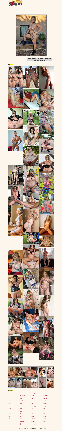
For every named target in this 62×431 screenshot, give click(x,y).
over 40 (33, 419)
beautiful (9, 403)
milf (32, 408)
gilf (20, 416)
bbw (9, 398)
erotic (21, 408)
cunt (21, 401)
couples (21, 398)
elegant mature (22, 406)
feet (21, 411)
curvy (21, 403)
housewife (33, 400)
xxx (44, 424)
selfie (44, 401)
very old (45, 419)
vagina (44, 418)
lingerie (33, 405)
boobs (9, 416)
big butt (9, 423)
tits (44, 413)
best (9, 405)
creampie (21, 400)
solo (44, 408)
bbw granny (10, 400)
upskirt (44, 416)
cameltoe (10, 424)
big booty (10, 406)
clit (20, 393)
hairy (21, 424)
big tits (9, 408)
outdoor (33, 418)
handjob (33, 393)
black (9, 411)
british (9, 418)
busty (9, 421)
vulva (44, 421)
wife (44, 423)
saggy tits (45, 400)
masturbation (33, 406)
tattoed (44, 411)
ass (9, 395)
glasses (21, 419)
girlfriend (21, 418)
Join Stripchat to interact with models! (39, 59)
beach (9, 401)
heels (32, 395)
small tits (45, 406)
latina (32, 401)
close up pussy (22, 395)
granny (21, 423)
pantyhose (45, 393)
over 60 (33, 423)
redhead (45, 398)
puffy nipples (45, 395)
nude (32, 411)
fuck (21, 413)
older (32, 416)
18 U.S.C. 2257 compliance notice (40, 428)
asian (9, 393)
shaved (44, 403)
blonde (9, 413)
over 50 (33, 421)
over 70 (33, 424)
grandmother (22, 421)
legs (32, 403)
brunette (9, 419)
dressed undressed (23, 405)
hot (32, 398)
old (32, 413)
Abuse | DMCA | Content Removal (29, 428)
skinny (44, 405)
